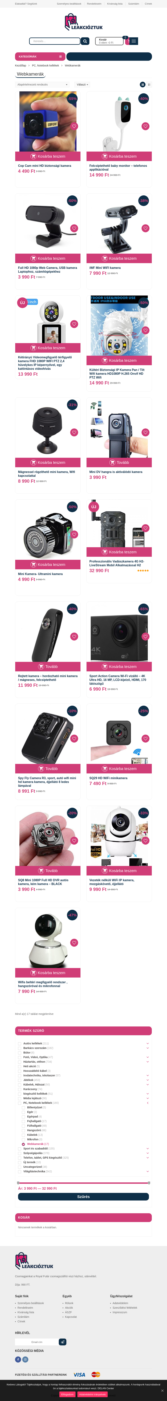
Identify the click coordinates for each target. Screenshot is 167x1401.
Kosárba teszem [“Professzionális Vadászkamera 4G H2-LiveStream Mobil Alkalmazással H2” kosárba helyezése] (123, 552)
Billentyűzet (34, 1107)
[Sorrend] (42, 84)
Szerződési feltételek (125, 1307)
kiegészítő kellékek (35, 1093)
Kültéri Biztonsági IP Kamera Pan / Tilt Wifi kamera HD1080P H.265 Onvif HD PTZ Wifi (116, 373)
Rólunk (69, 1303)
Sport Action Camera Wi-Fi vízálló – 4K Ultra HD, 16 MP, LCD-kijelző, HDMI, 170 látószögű (117, 679)
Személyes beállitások (69, 3)
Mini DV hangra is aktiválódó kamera (115, 472)
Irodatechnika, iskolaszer (39, 1075)
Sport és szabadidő (35, 1148)
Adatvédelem (120, 1303)
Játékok (28, 1080)
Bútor (26, 1052)
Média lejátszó (32, 1098)
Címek (148, 3)
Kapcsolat (71, 1316)
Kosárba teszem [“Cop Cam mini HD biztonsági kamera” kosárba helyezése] (51, 156)
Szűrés (83, 1197)
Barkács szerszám (34, 1048)
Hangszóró (34, 1130)
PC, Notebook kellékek (45, 65)
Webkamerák (35, 1143)
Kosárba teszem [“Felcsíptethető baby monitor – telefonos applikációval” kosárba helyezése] (123, 156)
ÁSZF (68, 1312)
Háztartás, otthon (34, 1061)
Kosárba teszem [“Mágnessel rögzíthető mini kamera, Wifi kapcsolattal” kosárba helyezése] (51, 462)
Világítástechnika (34, 1171)
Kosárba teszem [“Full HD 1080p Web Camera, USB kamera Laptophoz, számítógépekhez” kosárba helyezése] (51, 258)
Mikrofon (32, 1139)
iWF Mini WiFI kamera (105, 267)
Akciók (69, 1307)
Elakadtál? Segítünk (26, 3)
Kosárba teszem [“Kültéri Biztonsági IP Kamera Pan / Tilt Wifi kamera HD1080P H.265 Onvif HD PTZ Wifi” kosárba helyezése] (123, 360)
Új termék (29, 1162)
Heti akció (29, 1066)
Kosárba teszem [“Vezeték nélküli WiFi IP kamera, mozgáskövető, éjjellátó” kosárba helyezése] (123, 871)
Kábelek (32, 1134)
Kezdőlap (20, 65)
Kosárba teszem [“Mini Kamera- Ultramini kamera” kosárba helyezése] (51, 564)
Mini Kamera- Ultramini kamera (40, 574)
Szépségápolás (33, 1153)
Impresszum (120, 1312)
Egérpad (32, 1116)
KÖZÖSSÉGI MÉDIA (29, 1350)
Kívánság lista (114, 3)
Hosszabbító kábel (35, 1070)
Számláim (133, 3)
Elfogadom (67, 1394)
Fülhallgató (34, 1125)
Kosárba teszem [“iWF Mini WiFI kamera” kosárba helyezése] (123, 258)
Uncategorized (32, 1166)
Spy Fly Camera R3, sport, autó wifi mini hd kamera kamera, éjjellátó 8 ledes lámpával (47, 781)
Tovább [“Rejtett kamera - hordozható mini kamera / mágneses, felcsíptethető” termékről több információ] (51, 667)
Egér (30, 1111)
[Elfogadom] (162, 1390)
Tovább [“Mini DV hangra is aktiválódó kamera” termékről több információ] (123, 462)
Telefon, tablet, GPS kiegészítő (42, 1157)
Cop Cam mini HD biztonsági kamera (44, 165)
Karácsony (30, 1089)
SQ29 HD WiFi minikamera (108, 778)
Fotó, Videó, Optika (35, 1057)
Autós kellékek (32, 1043)
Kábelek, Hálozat (34, 1084)
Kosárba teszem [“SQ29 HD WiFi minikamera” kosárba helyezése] (123, 769)
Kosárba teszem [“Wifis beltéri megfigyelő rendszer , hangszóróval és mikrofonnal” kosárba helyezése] (51, 973)
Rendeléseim (94, 3)
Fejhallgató (34, 1121)
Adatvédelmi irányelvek (92, 1394)
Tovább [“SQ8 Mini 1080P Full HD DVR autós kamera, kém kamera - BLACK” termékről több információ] (51, 871)
